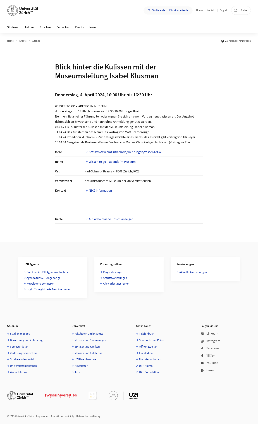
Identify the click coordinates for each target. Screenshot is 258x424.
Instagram (210, 341)
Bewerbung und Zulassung (26, 340)
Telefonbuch (146, 334)
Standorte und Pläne (151, 340)
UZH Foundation (149, 372)
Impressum (42, 416)
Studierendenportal (22, 359)
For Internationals (150, 359)
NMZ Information (100, 190)
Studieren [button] (13, 27)
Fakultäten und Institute (89, 334)
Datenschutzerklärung (88, 416)
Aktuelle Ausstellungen (193, 272)
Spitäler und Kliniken (87, 347)
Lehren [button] (29, 27)
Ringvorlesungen (113, 272)
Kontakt (211, 10)
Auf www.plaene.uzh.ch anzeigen (111, 219)
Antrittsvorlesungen (115, 278)
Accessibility (67, 416)
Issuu (207, 370)
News (92, 27)
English (224, 10)
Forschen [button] (45, 27)
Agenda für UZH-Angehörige (43, 278)
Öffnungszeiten (148, 347)
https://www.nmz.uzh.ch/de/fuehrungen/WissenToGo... (126, 152)
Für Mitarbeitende (178, 10)
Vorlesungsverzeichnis (23, 353)
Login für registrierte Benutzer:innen (49, 289)
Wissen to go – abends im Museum (112, 162)
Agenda (36, 41)
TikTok (208, 355)
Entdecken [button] (63, 27)
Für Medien (146, 353)
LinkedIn (209, 333)
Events (23, 41)
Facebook (210, 348)
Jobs (77, 372)
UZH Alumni (146, 366)
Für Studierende (156, 10)
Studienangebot (20, 334)
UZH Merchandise (85, 359)
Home (199, 10)
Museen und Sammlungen (90, 340)
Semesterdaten (19, 347)
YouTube (209, 363)
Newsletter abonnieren (40, 284)
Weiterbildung (18, 372)
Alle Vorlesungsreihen (116, 284)
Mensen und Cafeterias (88, 353)
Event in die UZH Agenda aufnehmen (48, 272)
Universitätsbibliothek (23, 366)
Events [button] (79, 27)
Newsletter (81, 366)
